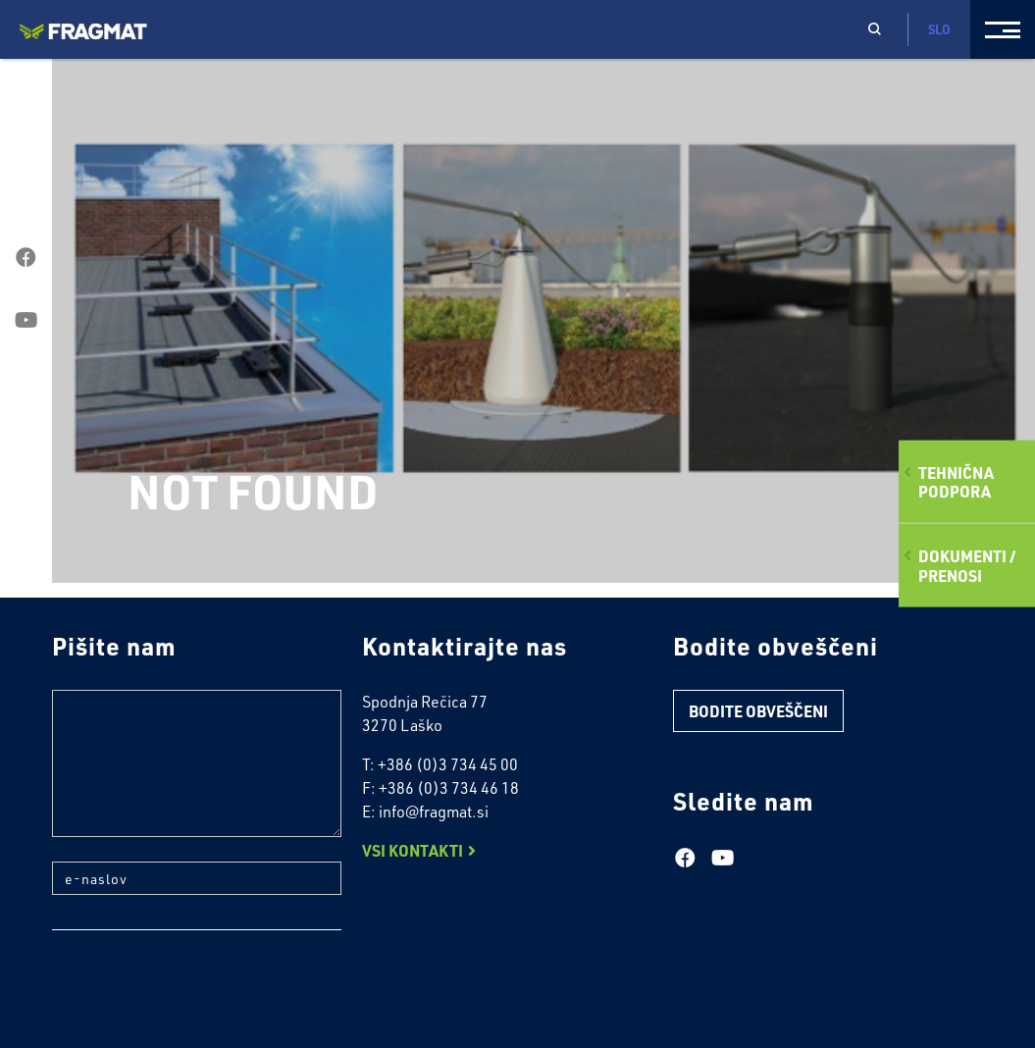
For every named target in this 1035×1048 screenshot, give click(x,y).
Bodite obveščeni (758, 711)
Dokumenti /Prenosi (966, 565)
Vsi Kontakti (412, 850)
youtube (26, 320)
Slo (939, 36)
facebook (26, 258)
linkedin (26, 383)
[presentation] (201, 993)
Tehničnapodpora (956, 481)
